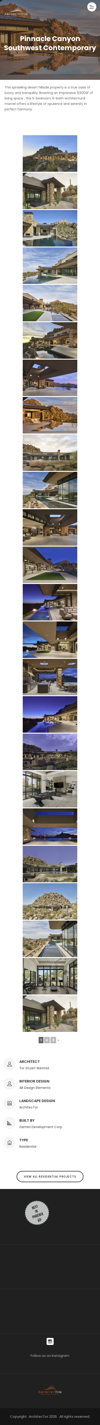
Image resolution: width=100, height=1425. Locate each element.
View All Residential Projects (50, 1176)
